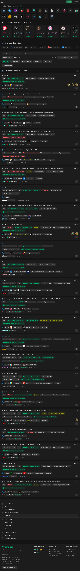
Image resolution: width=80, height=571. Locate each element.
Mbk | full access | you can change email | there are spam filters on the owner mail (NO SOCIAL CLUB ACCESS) (34, 94)
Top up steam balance (9, 535)
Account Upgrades (8, 509)
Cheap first (15, 61)
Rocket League (16, 47)
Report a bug (7, 522)
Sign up (76, 2)
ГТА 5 (34, 47)
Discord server (70, 555)
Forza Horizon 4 (54, 47)
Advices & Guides (8, 503)
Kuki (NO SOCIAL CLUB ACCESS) (13, 224)
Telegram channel (71, 549)
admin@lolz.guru (6, 554)
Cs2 (26, 47)
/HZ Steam (7, 336)
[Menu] (2, 2)
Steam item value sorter (10, 532)
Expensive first (26, 61)
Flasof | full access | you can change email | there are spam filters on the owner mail (29, 131)
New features (7, 519)
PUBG (43, 47)
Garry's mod (68, 47)
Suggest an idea (7, 525)
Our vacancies (52, 558)
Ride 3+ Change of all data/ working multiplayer (18, 429)
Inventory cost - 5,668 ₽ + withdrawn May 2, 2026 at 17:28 (20, 150)
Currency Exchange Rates (10, 512)
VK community (70, 551)
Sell (5, 261)
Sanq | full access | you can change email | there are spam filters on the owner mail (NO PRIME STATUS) (34, 168)
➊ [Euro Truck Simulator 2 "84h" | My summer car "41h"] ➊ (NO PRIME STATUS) (27, 410)
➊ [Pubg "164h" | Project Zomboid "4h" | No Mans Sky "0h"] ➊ (22, 444)
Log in (69, 2)
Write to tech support (9, 567)
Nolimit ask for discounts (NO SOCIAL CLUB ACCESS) (19, 354)
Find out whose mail (9, 538)
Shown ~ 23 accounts (68, 57)
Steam (6, 75)
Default (5, 61)
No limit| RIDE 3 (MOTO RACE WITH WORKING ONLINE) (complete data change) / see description (32, 481)
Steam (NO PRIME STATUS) (11, 373)
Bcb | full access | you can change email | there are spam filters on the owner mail (28, 112)
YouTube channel (71, 553)
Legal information (53, 549)
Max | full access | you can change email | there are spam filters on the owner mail (28, 205)
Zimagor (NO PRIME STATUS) (12, 317)
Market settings (7, 506)
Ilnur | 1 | (7, 187)
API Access (6, 528)
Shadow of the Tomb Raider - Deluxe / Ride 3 (17, 392)
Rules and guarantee (9, 500)
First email (5, 47)
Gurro (5, 280)
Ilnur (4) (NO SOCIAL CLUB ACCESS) (13, 243)
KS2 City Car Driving (9, 463)
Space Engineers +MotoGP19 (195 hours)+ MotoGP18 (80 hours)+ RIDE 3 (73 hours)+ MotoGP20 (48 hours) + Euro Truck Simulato (34, 299)
